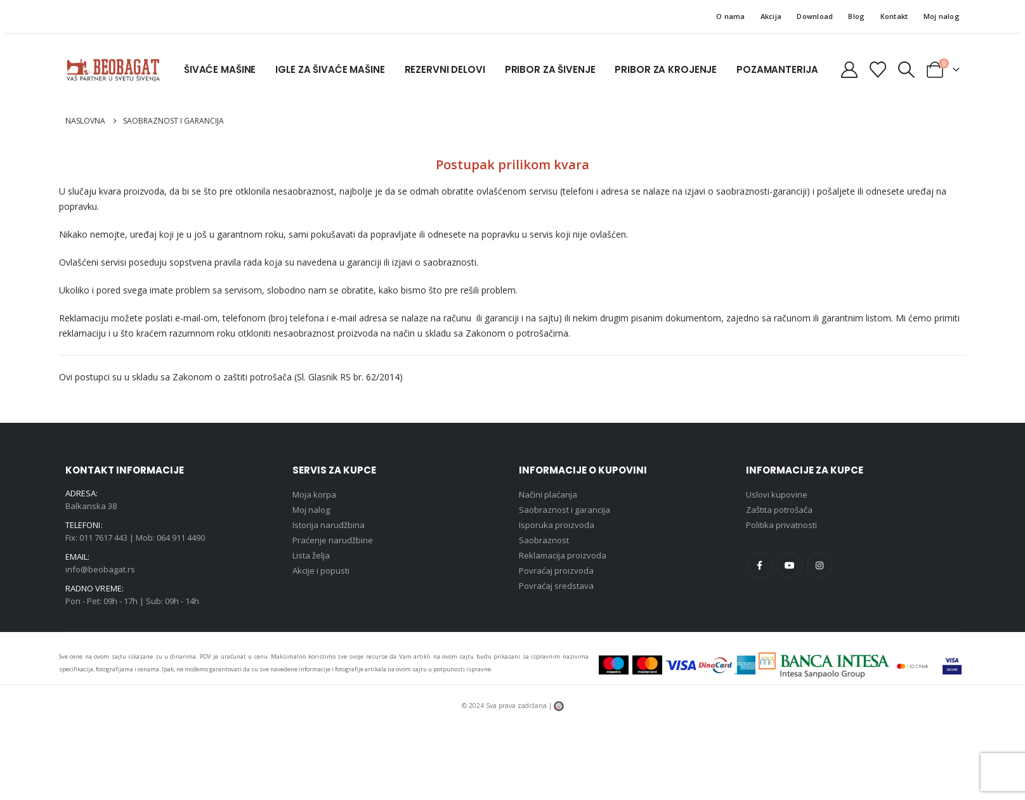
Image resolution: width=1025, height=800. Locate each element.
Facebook (760, 565)
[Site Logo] (112, 70)
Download (815, 16)
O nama (730, 16)
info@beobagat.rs (100, 569)
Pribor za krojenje (666, 69)
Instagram (819, 565)
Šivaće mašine (220, 69)
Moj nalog (942, 16)
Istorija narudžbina (328, 525)
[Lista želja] (877, 69)
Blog (856, 16)
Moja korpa (314, 494)
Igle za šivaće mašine (329, 69)
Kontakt (894, 16)
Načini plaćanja (548, 494)
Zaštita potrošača (779, 509)
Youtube (789, 565)
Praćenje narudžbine (332, 540)
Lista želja (311, 555)
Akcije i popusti (320, 570)
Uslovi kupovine (776, 494)
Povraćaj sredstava (556, 585)
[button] (907, 69)
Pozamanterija (777, 69)
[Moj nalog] (849, 69)
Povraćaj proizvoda (556, 570)
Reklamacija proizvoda (562, 555)
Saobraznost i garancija (564, 509)
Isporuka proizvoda (556, 525)
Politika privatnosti (781, 525)
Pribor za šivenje (550, 69)
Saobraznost (544, 540)
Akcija (771, 16)
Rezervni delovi (445, 69)
